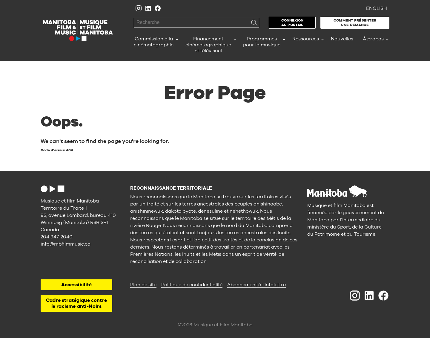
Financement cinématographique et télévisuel (208, 45)
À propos (373, 39)
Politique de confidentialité (191, 284)
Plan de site (143, 284)
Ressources (305, 39)
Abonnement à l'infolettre (256, 284)
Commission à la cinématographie (153, 42)
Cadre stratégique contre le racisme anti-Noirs (76, 303)
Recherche (254, 23)
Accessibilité (76, 284)
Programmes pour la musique (261, 42)
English (376, 8)
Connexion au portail (292, 22)
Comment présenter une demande (355, 22)
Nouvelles (342, 39)
